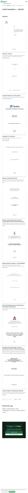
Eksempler (13, 5)
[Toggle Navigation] (26, 1)
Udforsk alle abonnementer (14, 434)
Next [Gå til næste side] (16, 399)
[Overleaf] (3, 1)
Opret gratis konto (14, 432)
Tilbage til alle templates (6, 3)
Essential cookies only (5, 491)
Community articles (19, 5)
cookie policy (13, 490)
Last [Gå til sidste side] (20, 399)
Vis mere (4, 412)
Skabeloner (9, 5)
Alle (5, 5)
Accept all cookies (12, 491)
